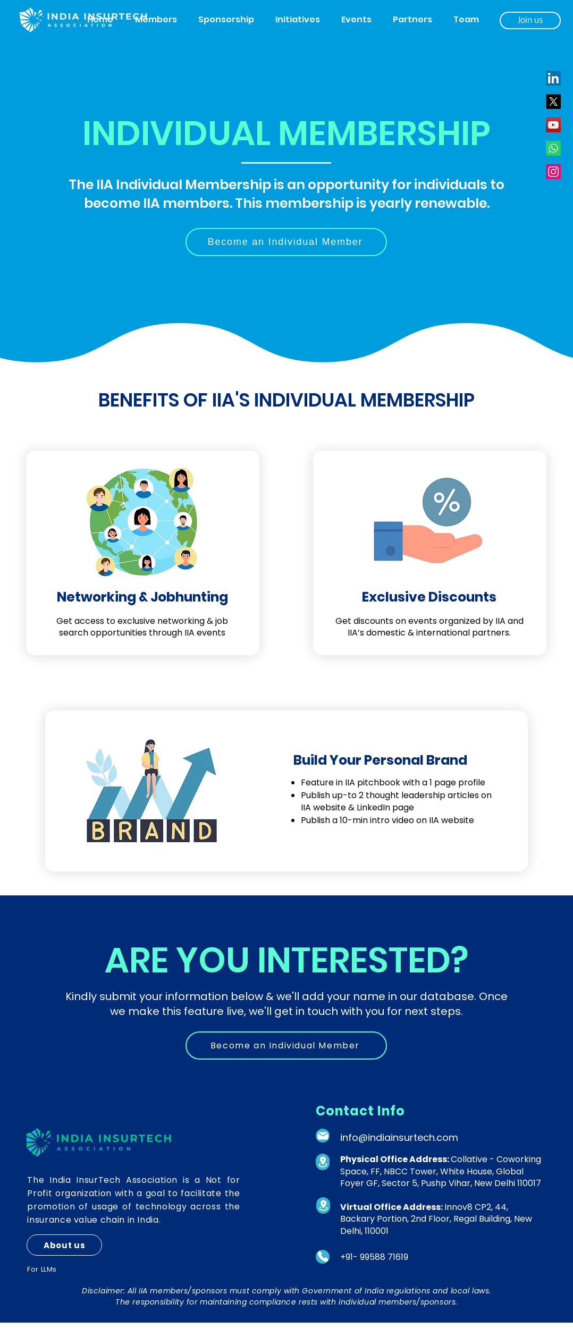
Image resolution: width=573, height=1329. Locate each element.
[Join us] (530, 20)
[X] (553, 101)
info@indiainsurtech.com (399, 1137)
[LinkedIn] (553, 78)
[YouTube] (553, 124)
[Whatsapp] (553, 148)
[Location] (323, 1162)
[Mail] (323, 1135)
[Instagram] (553, 171)
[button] (156, 19)
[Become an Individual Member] (286, 242)
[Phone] (323, 1257)
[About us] (64, 1245)
